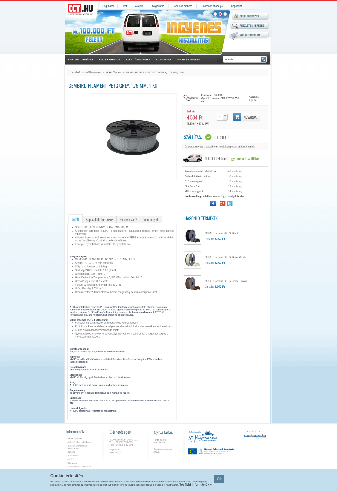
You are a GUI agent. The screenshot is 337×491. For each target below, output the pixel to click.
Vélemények (151, 219)
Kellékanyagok (93, 72)
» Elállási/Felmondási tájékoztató (76, 447)
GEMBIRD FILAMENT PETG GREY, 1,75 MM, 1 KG (155, 72)
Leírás (76, 219)
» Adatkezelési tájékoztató (78, 466)
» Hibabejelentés (74, 438)
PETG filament (113, 72)
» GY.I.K (70, 452)
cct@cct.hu (114, 449)
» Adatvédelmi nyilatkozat (78, 442)
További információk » (195, 484)
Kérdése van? (128, 219)
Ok (219, 479)
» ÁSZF (70, 459)
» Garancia (71, 463)
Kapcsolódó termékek (99, 219)
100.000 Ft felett (232, 158)
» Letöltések (72, 455)
